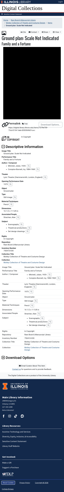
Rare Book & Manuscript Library (23, 20)
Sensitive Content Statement (13, 14)
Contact (33, 32)
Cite (23, 32)
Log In (60, 2)
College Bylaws (8, 489)
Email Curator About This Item (32, 366)
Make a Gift (6, 462)
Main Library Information (17, 397)
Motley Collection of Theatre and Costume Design (25, 23)
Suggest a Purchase (10, 467)
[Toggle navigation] (61, 8)
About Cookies (8, 483)
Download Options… (50, 124)
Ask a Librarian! (8, 410)
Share (45, 32)
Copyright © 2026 (41, 483)
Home (5, 20)
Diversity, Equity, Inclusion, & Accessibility (19, 436)
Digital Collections (22, 8)
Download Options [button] (18, 358)
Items (50, 23)
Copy (25, 124)
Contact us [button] (16, 369)
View (56, 32)
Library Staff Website (11, 446)
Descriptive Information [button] (22, 147)
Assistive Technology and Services (16, 431)
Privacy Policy (25, 483)
